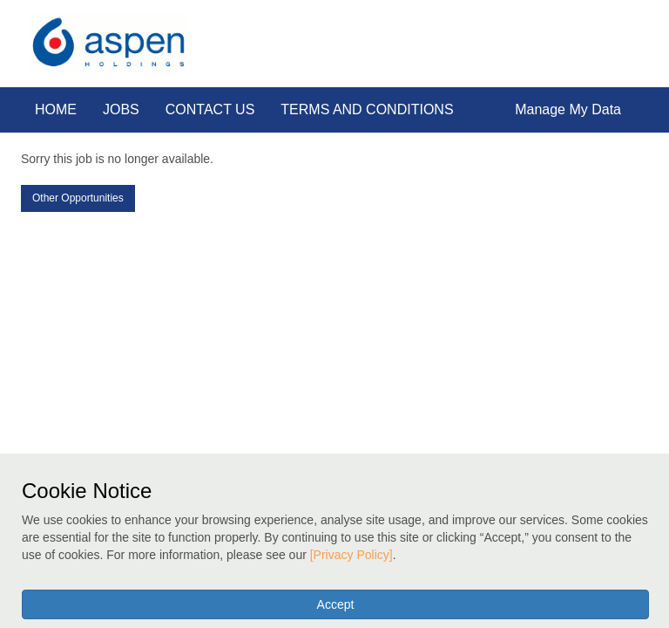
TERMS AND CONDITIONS (366, 109)
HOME (56, 109)
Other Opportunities (78, 198)
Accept (336, 604)
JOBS (121, 109)
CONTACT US (210, 109)
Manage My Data (568, 109)
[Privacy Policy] (351, 555)
